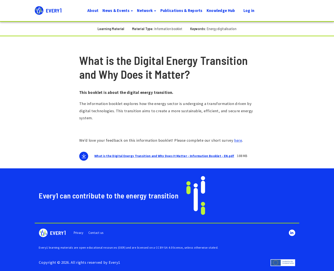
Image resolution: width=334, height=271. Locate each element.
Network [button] (146, 10)
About (92, 10)
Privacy (78, 233)
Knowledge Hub (221, 10)
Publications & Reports (181, 10)
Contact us (96, 233)
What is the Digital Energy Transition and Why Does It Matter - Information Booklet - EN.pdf (164, 156)
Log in (249, 10)
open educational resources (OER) (102, 247)
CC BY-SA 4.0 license (169, 247)
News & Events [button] (117, 10)
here (238, 140)
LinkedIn (292, 233)
